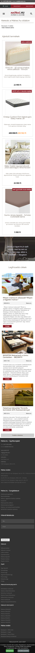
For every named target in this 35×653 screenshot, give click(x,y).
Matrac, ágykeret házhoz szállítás (10, 498)
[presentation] (15, 533)
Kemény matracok (6, 593)
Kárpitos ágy (4, 579)
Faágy (2, 581)
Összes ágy (4, 572)
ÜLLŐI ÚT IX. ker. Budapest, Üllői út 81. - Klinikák (14, 478)
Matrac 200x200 (6, 609)
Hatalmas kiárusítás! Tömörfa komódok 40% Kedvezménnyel (16, 409)
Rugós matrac (5, 561)
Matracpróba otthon (7, 503)
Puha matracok (5, 599)
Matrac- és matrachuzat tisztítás (10, 507)
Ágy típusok (4, 568)
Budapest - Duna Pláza (7, 634)
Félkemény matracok (7, 597)
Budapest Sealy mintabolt (8, 636)
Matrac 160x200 (5, 611)
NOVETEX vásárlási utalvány (9, 509)
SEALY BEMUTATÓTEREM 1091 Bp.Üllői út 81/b (13, 482)
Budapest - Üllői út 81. (7, 630)
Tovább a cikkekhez (17, 435)
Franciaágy (4, 577)
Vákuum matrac (5, 550)
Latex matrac (5, 552)
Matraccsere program (7, 505)
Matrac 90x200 (5, 618)
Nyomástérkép (5, 496)
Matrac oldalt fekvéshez (8, 591)
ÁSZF (24, 642)
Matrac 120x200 (5, 620)
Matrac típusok (5, 556)
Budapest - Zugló (6, 632)
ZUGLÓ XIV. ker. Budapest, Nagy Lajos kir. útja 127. (14, 480)
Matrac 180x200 (5, 616)
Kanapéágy (4, 570)
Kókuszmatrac (5, 548)
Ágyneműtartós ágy (6, 574)
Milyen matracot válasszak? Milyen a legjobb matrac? (17, 299)
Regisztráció (17, 6)
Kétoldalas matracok (7, 588)
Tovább (7, 326)
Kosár (5, 6)
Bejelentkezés (29, 6)
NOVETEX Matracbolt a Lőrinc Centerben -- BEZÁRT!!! (15, 356)
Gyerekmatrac (5, 554)
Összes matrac (5, 559)
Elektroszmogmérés (7, 494)
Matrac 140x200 (5, 622)
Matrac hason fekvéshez (8, 595)
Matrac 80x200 (5, 613)
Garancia (3, 500)
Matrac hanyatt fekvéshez (8, 601)
